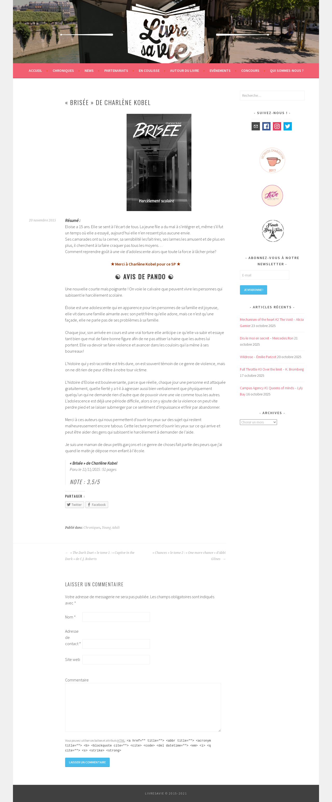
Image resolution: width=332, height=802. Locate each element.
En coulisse (149, 70)
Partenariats (116, 70)
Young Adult (111, 527)
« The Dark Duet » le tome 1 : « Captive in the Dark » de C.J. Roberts (99, 556)
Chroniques (63, 70)
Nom (70, 616)
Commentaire (73, 679)
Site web (72, 659)
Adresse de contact (73, 637)
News (89, 70)
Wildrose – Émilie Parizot (258, 356)
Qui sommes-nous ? (286, 70)
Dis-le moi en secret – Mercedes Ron (266, 338)
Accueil (35, 70)
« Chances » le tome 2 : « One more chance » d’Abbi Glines (189, 556)
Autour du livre (184, 70)
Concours (250, 70)
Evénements (220, 70)
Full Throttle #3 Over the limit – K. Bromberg (272, 369)
